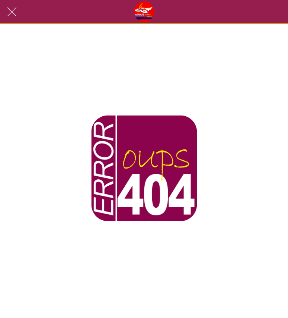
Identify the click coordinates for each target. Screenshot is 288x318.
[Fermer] (11, 11)
